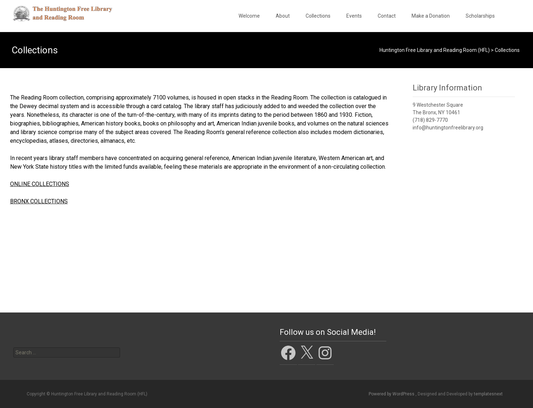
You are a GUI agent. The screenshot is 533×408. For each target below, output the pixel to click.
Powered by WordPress (392, 393)
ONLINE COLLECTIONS (39, 184)
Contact (387, 16)
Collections (318, 16)
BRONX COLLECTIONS (39, 201)
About (283, 16)
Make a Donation (431, 16)
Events (354, 16)
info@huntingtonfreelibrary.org (448, 127)
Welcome (249, 16)
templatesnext (488, 393)
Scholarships (480, 16)
